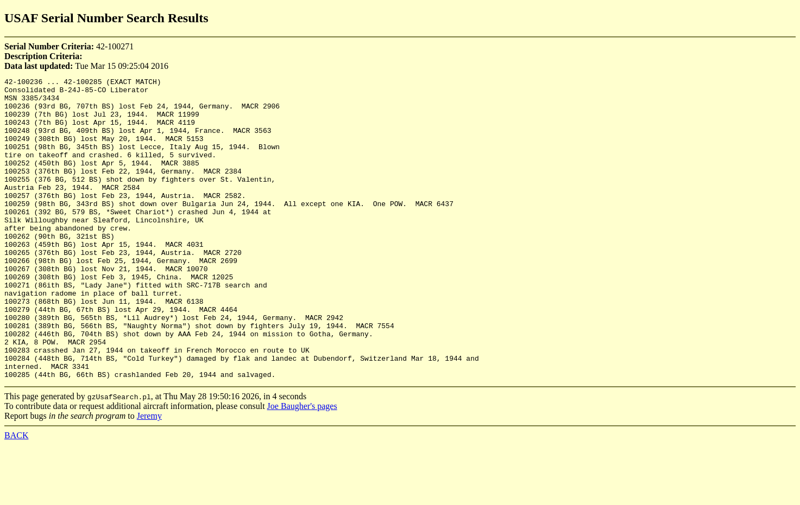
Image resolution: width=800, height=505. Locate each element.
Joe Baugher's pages (302, 466)
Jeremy (149, 476)
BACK (16, 495)
